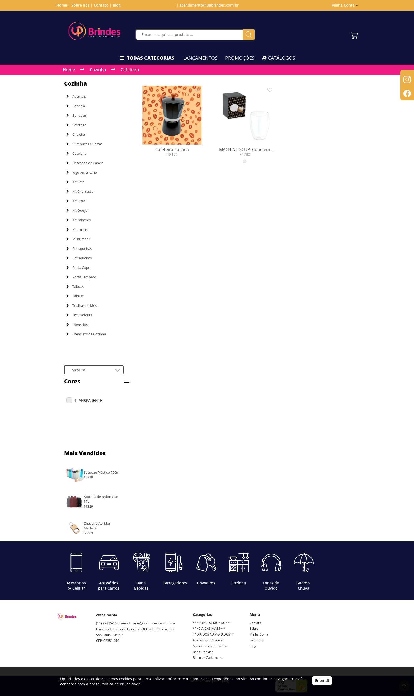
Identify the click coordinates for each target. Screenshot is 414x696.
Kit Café (75, 182)
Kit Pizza (75, 201)
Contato (255, 622)
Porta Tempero (81, 277)
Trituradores (79, 315)
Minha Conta (344, 5)
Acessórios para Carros (210, 646)
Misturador (78, 239)
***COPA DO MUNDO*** (212, 622)
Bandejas (76, 115)
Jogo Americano (81, 172)
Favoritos (256, 640)
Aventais (76, 96)
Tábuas (75, 286)
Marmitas (76, 229)
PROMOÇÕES (240, 58)
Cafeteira (130, 70)
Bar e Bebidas (203, 652)
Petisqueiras (79, 248)
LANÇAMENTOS (200, 58)
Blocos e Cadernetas (208, 657)
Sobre (254, 628)
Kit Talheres (78, 220)
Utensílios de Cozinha (86, 334)
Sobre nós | (82, 5)
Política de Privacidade (120, 683)
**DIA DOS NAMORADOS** (213, 634)
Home (69, 70)
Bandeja (75, 106)
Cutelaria (76, 153)
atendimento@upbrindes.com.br (145, 623)
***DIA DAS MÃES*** (209, 628)
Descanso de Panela (84, 163)
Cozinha (98, 70)
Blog (117, 5)
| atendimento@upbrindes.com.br (207, 5)
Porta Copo (78, 267)
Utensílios (77, 324)
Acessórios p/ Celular (208, 640)
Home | (63, 5)
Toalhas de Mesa (82, 305)
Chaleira (75, 134)
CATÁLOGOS (278, 58)
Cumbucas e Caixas (84, 144)
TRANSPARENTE (88, 400)
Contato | (103, 5)
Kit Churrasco (79, 191)
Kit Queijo (77, 210)
